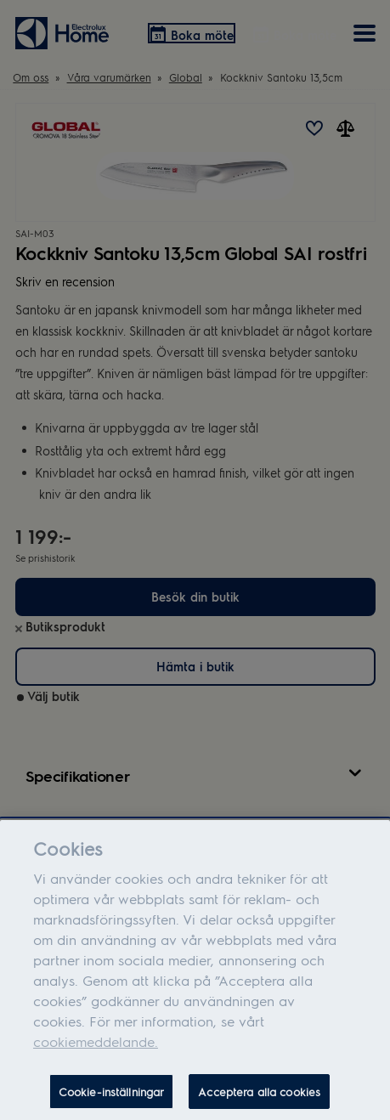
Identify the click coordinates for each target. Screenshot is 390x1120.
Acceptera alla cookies (259, 1099)
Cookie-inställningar (112, 1099)
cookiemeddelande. (95, 1049)
